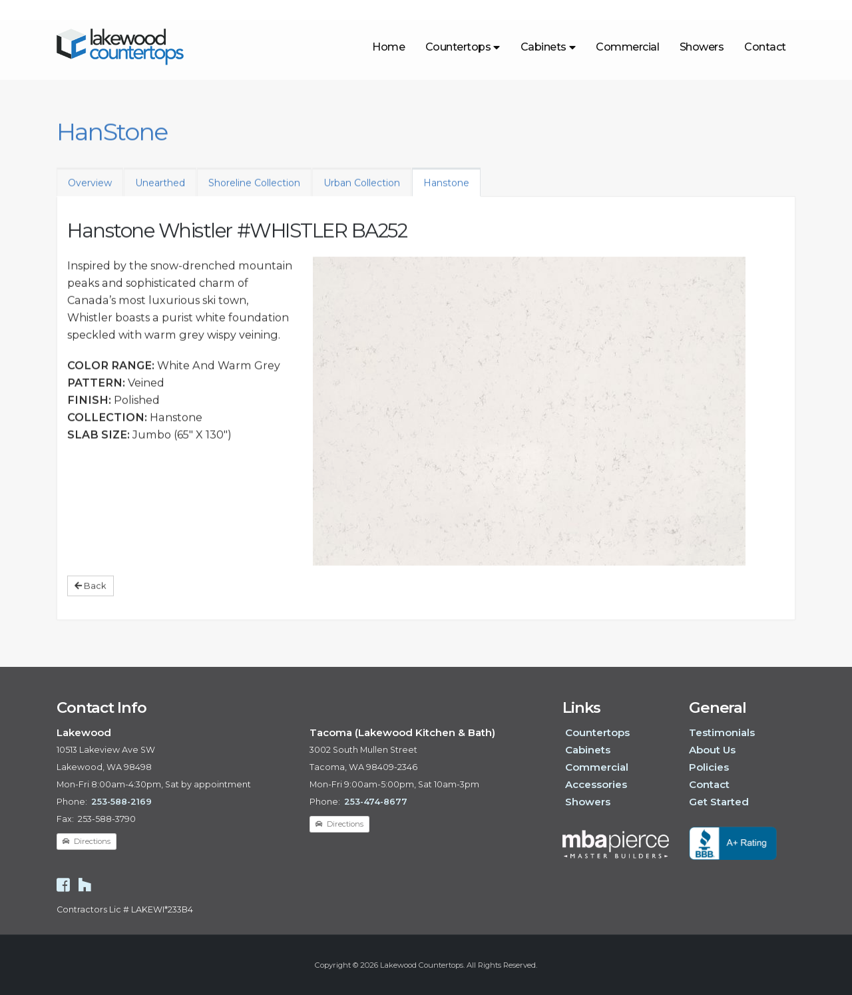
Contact (765, 47)
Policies (709, 767)
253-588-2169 (121, 802)
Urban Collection (361, 192)
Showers (702, 47)
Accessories (596, 784)
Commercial (627, 47)
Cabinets (548, 47)
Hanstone (446, 192)
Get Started (719, 801)
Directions (86, 841)
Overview (90, 192)
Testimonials (722, 732)
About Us (712, 749)
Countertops (462, 47)
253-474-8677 (375, 802)
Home (388, 47)
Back (90, 595)
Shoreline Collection (254, 192)
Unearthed (160, 192)
